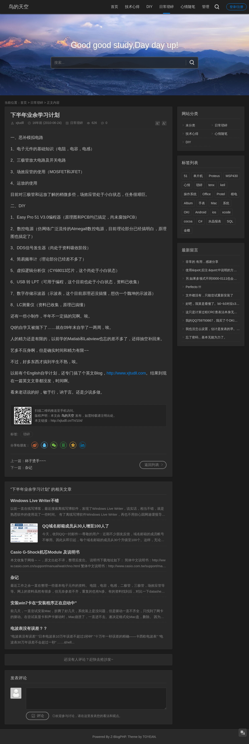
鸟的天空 (19, 7)
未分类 (190, 125)
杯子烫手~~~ (35, 461)
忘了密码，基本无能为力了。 (206, 337)
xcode (226, 212)
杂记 (28, 468)
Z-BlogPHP (118, 737)
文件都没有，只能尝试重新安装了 (209, 295)
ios (214, 212)
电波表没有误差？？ (28, 628)
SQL (230, 221)
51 (185, 176)
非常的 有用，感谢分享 (202, 262)
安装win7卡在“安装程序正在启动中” (43, 603)
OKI (186, 212)
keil (222, 185)
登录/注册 (236, 7)
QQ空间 (73, 445)
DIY (149, 7)
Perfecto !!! (193, 287)
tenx (211, 185)
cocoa (188, 221)
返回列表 (151, 465)
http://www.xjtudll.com (126, 373)
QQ (44, 445)
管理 (205, 7)
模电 (234, 194)
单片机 (198, 176)
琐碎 (26, 434)
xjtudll (20, 123)
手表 (202, 203)
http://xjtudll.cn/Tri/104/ (66, 420)
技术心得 (132, 7)
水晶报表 (214, 221)
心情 (187, 185)
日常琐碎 (166, 7)
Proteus (214, 176)
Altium (188, 203)
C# (200, 221)
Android (200, 212)
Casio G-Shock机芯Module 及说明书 (45, 552)
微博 (34, 445)
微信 (53, 445)
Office (206, 194)
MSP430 (232, 176)
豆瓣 (63, 445)
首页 (114, 7)
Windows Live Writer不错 (34, 500)
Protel (221, 194)
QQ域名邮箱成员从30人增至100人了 (75, 526)
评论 (40, 716)
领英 (82, 445)
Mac (214, 203)
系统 (226, 203)
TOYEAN (149, 737)
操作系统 (190, 194)
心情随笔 (188, 7)
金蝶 (187, 230)
